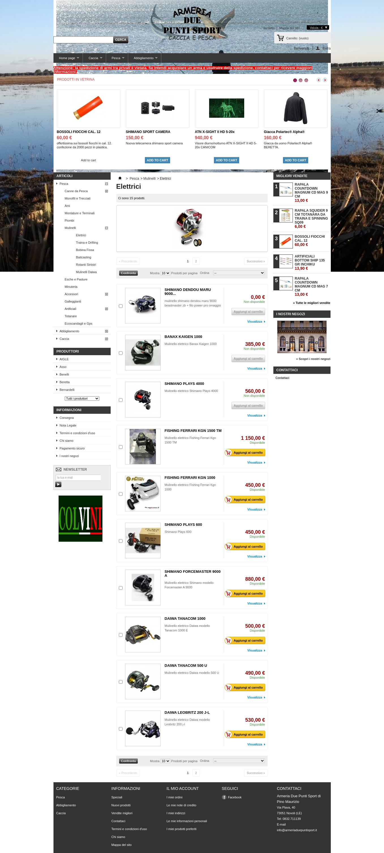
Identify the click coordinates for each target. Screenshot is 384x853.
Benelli (64, 374)
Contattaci (282, 378)
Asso (63, 366)
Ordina (204, 273)
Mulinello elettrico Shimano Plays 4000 (192, 391)
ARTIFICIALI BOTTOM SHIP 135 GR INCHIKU (310, 262)
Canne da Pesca (76, 191)
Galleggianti (73, 301)
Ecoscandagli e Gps (79, 323)
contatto (268, 28)
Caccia (92, 59)
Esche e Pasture (76, 279)
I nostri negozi (69, 456)
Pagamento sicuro (72, 448)
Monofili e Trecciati (78, 198)
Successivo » (256, 261)
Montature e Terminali (80, 213)
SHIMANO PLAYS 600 (183, 524)
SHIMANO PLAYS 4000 (184, 384)
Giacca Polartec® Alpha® (284, 132)
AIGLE (64, 359)
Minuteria (71, 286)
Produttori (68, 351)
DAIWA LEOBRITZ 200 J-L (187, 712)
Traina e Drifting (87, 242)
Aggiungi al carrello (245, 452)
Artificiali (70, 308)
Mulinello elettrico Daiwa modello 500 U (192, 672)
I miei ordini (175, 797)
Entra (327, 48)
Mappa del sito (289, 28)
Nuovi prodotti (121, 805)
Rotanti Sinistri (86, 264)
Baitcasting (83, 257)
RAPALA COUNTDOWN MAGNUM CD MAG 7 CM (311, 287)
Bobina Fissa (85, 250)
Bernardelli (67, 389)
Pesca (115, 59)
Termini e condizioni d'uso (77, 433)
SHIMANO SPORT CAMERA (148, 132)
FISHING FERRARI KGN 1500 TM (193, 430)
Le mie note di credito (181, 805)
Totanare (71, 316)
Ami (67, 205)
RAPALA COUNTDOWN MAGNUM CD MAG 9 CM (311, 193)
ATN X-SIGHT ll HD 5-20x (215, 132)
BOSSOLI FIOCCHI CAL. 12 (79, 132)
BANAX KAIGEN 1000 (183, 337)
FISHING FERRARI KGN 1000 (190, 477)
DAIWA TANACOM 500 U (186, 665)
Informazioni (69, 410)
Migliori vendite (292, 176)
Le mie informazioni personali (187, 821)
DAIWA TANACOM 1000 (185, 618)
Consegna (67, 417)
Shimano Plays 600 (178, 531)
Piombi (69, 220)
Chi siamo (67, 440)
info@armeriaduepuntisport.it (297, 830)
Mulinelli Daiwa (86, 272)
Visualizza (254, 321)
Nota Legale (68, 425)
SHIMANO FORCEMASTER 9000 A (193, 573)
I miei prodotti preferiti (182, 829)
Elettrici (81, 235)
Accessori (71, 294)
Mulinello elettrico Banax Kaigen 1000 (191, 344)
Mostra (155, 273)
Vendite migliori (122, 813)
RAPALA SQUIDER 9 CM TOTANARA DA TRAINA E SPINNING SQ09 (311, 219)
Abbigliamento (143, 59)
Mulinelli (70, 228)
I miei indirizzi (176, 813)
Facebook (235, 797)
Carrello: (297, 38)
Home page (66, 59)
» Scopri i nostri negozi (313, 359)
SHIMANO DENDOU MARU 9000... (188, 292)
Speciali (117, 797)
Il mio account (183, 788)
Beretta (65, 382)
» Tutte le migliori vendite (312, 303)
